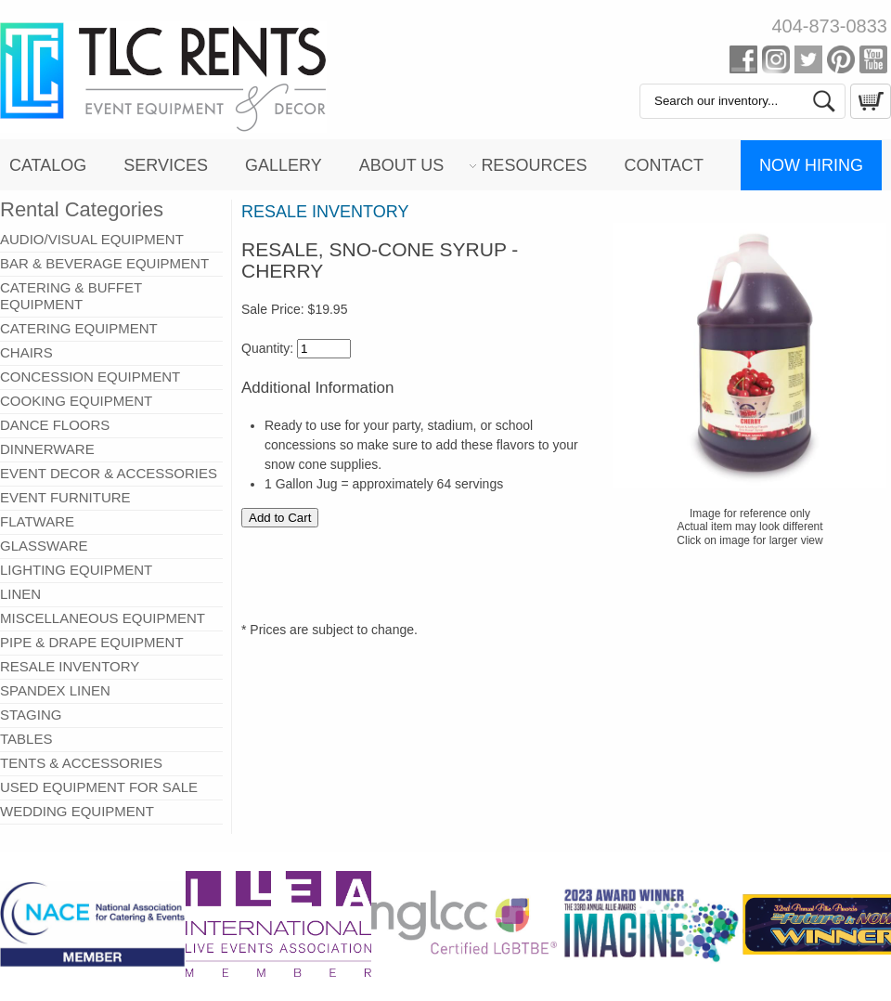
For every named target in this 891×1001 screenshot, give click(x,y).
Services (165, 165)
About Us (402, 165)
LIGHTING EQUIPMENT (76, 570)
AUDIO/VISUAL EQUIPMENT (92, 239)
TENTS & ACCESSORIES (81, 763)
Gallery (283, 165)
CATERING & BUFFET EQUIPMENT (71, 296)
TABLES (26, 739)
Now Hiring (811, 165)
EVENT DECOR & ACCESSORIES (108, 473)
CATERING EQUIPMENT (79, 328)
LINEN (20, 594)
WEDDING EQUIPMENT (77, 811)
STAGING (30, 714)
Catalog (47, 165)
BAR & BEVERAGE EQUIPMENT (104, 263)
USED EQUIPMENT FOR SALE (99, 787)
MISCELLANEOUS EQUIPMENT (102, 618)
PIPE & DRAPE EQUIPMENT (92, 642)
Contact (664, 165)
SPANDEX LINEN (55, 690)
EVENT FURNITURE (65, 497)
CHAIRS (26, 352)
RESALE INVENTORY (69, 666)
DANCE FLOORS (55, 425)
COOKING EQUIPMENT (76, 401)
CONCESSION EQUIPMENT (90, 376)
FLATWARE (37, 521)
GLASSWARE (43, 545)
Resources (534, 165)
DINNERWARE (47, 449)
